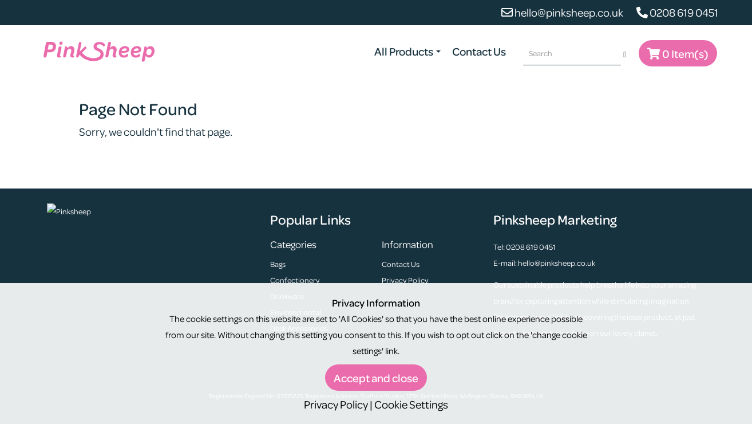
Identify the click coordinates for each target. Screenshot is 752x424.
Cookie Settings (411, 404)
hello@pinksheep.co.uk (562, 12)
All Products (407, 51)
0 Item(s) (678, 53)
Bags (278, 264)
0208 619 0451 (677, 12)
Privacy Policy (405, 280)
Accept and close (376, 378)
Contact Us (479, 51)
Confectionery (295, 280)
